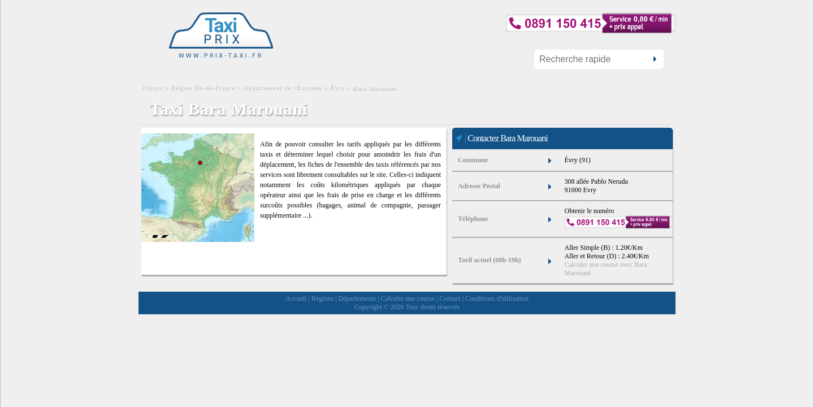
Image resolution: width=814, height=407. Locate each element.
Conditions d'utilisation (497, 298)
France (153, 87)
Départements (357, 298)
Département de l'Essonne (282, 87)
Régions (322, 298)
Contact (449, 298)
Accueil (295, 298)
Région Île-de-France (203, 87)
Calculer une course (408, 298)
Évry (337, 87)
